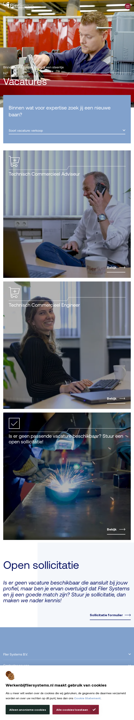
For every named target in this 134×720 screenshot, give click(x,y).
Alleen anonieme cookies (27, 709)
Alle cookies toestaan (72, 709)
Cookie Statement (87, 698)
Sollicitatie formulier (106, 615)
